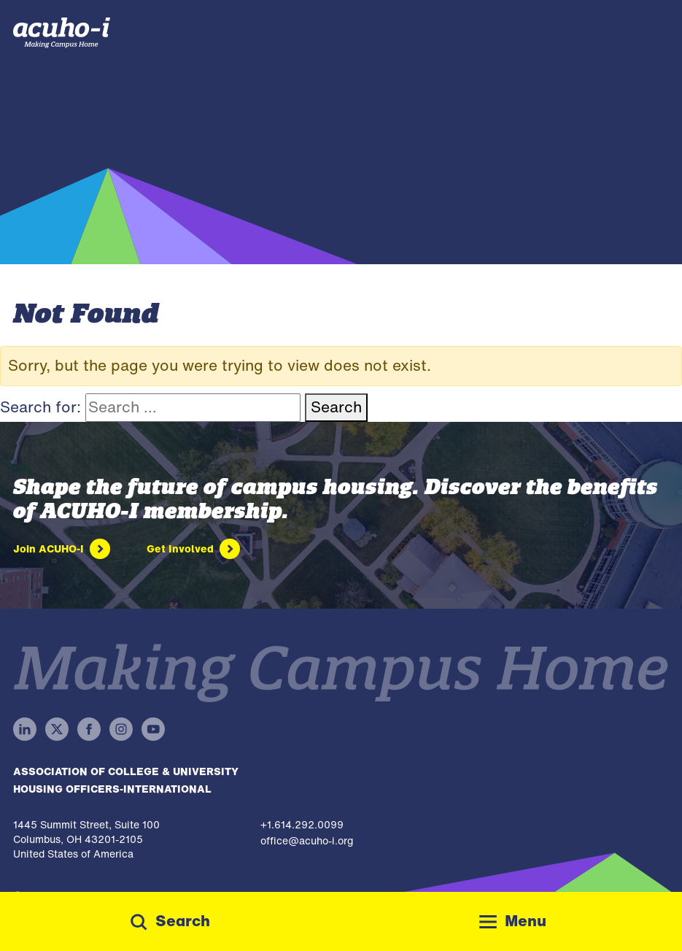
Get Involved (180, 548)
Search (336, 407)
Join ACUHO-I (48, 548)
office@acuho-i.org (306, 840)
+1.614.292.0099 (302, 824)
